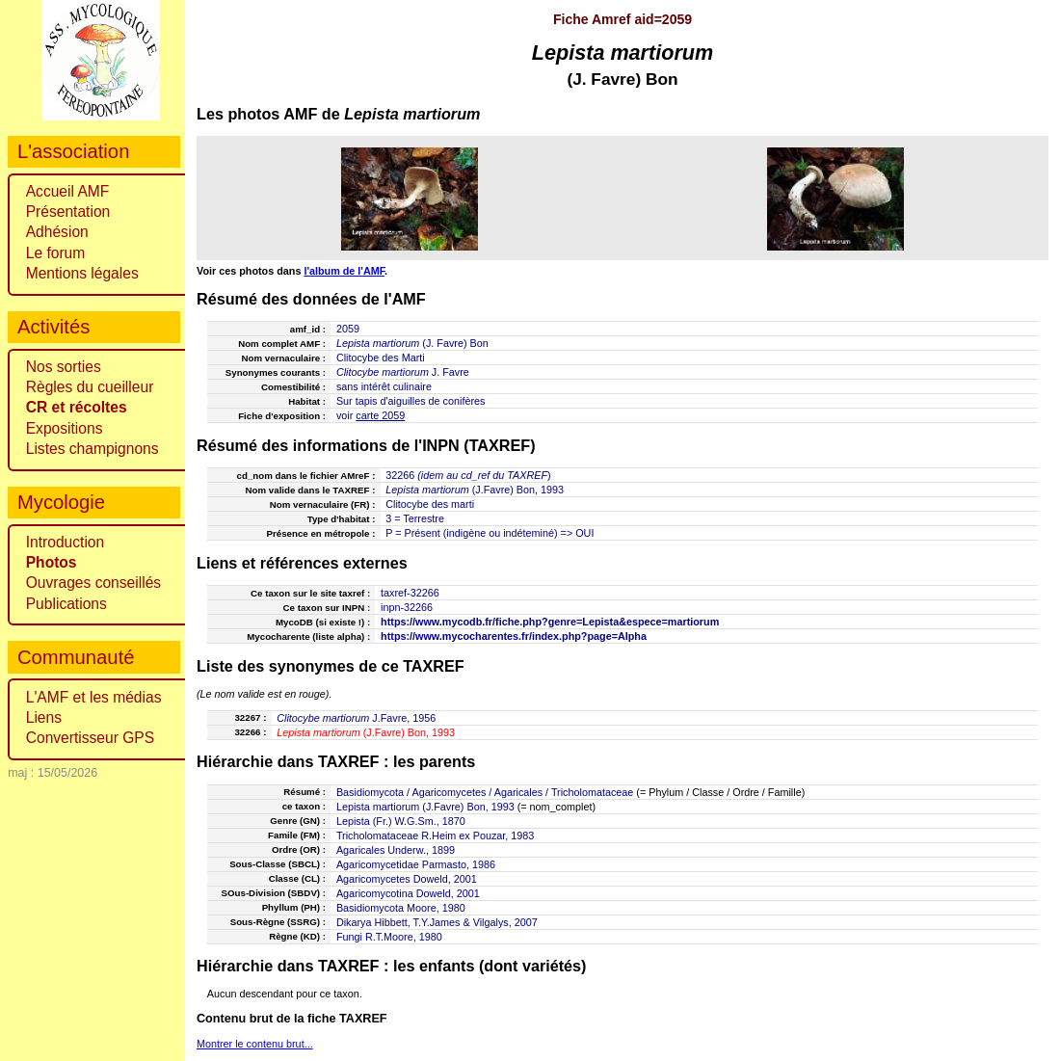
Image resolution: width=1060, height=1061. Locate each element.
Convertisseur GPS (90, 737)
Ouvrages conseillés (93, 582)
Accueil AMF (68, 191)
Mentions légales (82, 273)
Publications (66, 604)
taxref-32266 (410, 592)
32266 (399, 475)
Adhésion (57, 232)
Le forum (56, 253)
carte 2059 (380, 415)
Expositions (64, 428)
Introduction (65, 542)
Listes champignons (92, 448)
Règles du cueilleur (90, 387)
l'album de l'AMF (344, 271)
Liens (44, 717)
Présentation (68, 211)
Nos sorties (63, 366)
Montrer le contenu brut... (255, 1043)
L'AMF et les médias (94, 697)
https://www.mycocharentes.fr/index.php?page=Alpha (514, 636)
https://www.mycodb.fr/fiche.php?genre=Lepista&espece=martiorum (550, 621)
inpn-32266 (407, 607)
